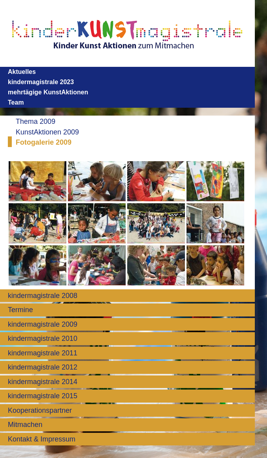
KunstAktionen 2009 (47, 132)
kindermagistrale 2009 (42, 324)
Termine (20, 310)
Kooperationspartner (40, 410)
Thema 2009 (35, 121)
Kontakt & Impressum (41, 439)
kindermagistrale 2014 (42, 382)
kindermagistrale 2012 (42, 367)
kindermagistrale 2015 (42, 396)
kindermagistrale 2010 (42, 338)
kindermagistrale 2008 (42, 296)
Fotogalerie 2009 (43, 142)
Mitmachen (25, 425)
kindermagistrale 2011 (42, 353)
